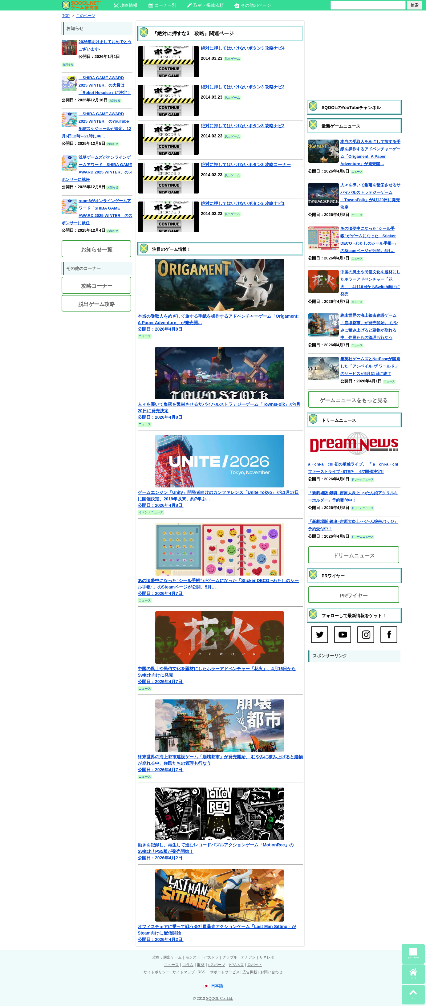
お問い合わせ (271, 972)
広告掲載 (249, 972)
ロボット (254, 965)
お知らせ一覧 (96, 250)
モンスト (192, 957)
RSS (201, 972)
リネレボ (266, 957)
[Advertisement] (354, 53)
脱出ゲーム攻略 (96, 304)
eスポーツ (216, 965)
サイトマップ (183, 972)
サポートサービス (225, 972)
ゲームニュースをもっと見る (354, 400)
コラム (187, 965)
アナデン (248, 957)
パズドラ (211, 957)
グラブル (229, 957)
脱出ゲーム (172, 957)
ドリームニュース (354, 556)
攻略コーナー (96, 286)
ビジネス (236, 965)
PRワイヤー (354, 596)
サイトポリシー (156, 972)
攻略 (156, 957)
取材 (201, 965)
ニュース (171, 965)
